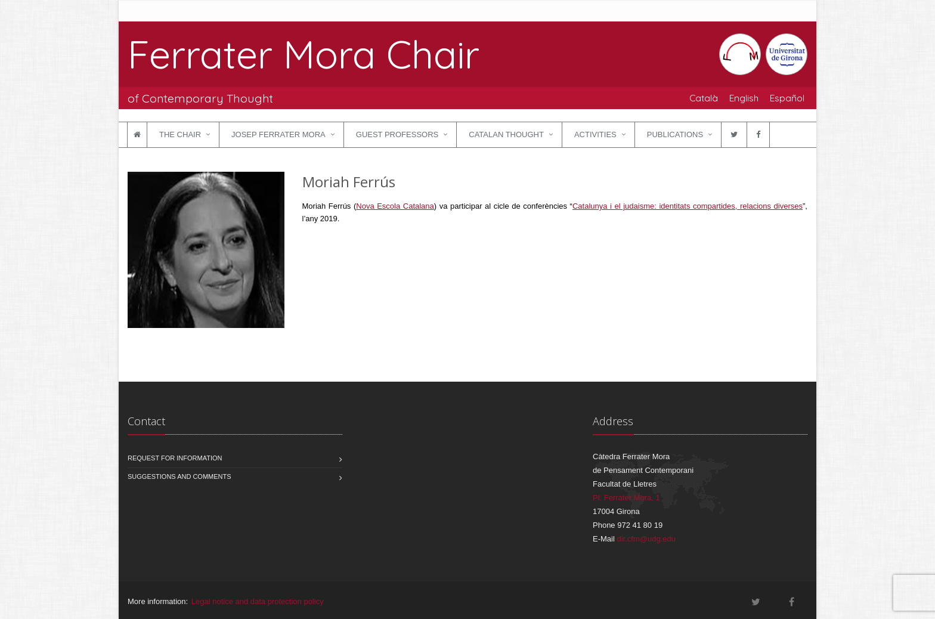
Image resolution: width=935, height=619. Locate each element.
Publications (675, 134)
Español (787, 98)
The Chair (180, 134)
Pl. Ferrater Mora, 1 (626, 497)
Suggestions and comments (179, 476)
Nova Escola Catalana (395, 206)
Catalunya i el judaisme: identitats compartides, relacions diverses (687, 206)
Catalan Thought (506, 134)
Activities (595, 134)
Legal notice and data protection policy (257, 601)
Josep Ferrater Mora (278, 134)
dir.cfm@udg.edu (646, 538)
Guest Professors (397, 134)
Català (703, 98)
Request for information (175, 458)
